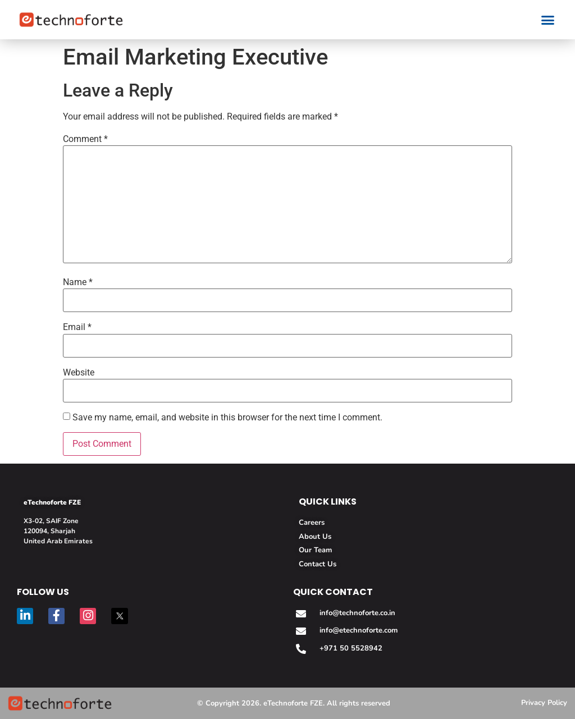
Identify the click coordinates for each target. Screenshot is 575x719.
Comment (85, 139)
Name (78, 282)
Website (78, 372)
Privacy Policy (544, 703)
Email (77, 327)
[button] (547, 19)
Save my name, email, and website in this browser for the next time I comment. (227, 417)
